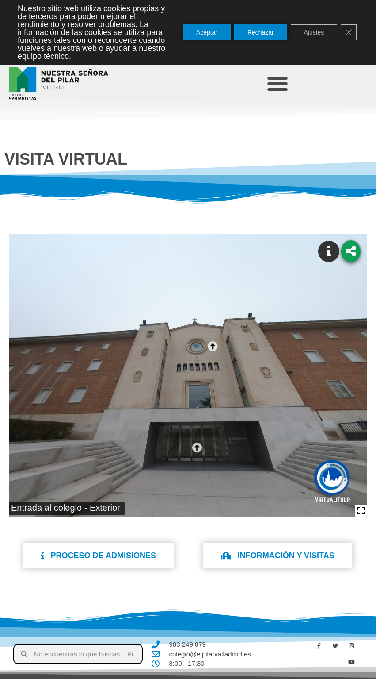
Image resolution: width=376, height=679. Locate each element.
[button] (277, 83)
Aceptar (206, 32)
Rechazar (260, 32)
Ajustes (314, 32)
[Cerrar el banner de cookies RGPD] (349, 32)
